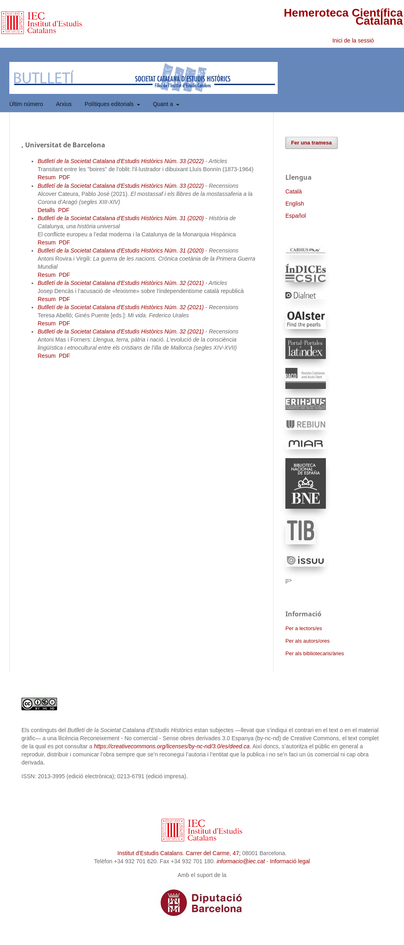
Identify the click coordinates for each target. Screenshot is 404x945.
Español (295, 215)
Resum (46, 177)
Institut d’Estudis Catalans (150, 853)
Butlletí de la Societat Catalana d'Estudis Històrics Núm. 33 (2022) (121, 161)
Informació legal (290, 861)
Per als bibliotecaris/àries (314, 653)
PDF (64, 177)
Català (293, 191)
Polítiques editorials (110, 104)
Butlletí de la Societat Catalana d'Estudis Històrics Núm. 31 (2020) (121, 218)
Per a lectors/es (303, 628)
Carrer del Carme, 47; (213, 853)
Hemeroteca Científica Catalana (343, 16)
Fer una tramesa (311, 143)
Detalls (46, 210)
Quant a (164, 104)
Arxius (64, 104)
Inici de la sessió (353, 40)
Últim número (26, 104)
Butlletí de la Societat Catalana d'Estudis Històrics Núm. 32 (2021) (121, 283)
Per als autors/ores (307, 641)
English (294, 203)
